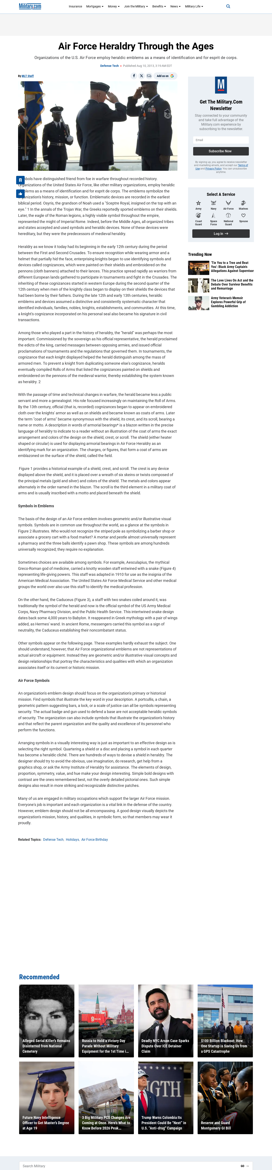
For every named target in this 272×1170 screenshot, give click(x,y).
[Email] (149, 76)
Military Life (194, 6)
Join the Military (136, 6)
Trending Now (200, 254)
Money (114, 6)
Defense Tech (109, 65)
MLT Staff (28, 76)
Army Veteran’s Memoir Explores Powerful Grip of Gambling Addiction (228, 302)
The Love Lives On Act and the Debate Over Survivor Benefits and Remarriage (232, 284)
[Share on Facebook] (133, 76)
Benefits (159, 6)
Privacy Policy (213, 168)
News (175, 6)
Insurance (75, 6)
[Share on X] (141, 76)
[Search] (228, 6)
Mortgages (95, 6)
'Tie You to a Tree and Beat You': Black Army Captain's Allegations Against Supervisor (232, 267)
